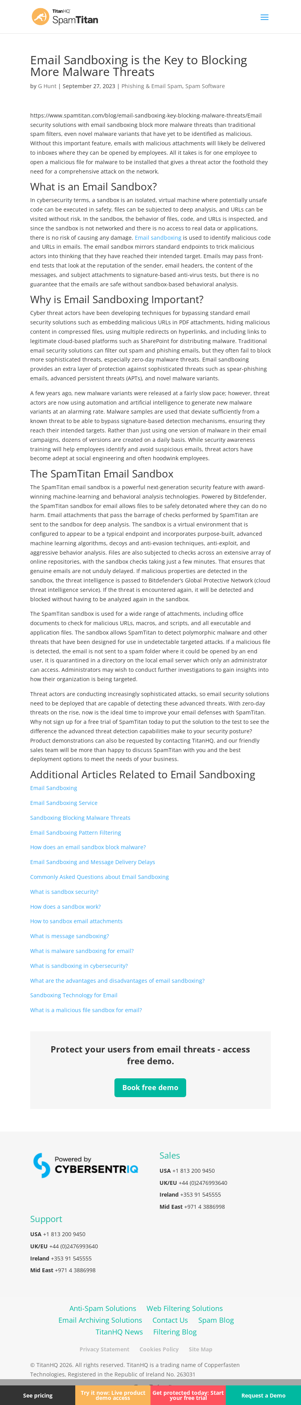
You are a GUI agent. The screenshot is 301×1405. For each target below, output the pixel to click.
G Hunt (47, 86)
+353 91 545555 (200, 1194)
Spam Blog (216, 1320)
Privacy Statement (104, 1349)
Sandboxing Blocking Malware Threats (80, 817)
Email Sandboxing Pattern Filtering (75, 832)
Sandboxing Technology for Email (74, 995)
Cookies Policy (159, 1349)
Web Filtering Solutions (185, 1308)
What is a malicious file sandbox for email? (86, 1010)
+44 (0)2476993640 (203, 1182)
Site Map (200, 1349)
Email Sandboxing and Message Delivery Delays (92, 862)
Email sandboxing (158, 237)
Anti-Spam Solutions (102, 1308)
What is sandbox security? (64, 891)
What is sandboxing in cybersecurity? (79, 965)
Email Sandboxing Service (64, 802)
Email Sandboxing (53, 788)
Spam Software (205, 86)
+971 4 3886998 (204, 1206)
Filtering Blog (175, 1331)
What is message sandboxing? (69, 936)
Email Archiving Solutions (100, 1320)
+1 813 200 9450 (193, 1170)
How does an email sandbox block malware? (88, 847)
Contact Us (170, 1320)
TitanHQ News (119, 1331)
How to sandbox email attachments (76, 921)
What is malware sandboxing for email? (82, 951)
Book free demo (150, 1087)
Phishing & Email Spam (151, 86)
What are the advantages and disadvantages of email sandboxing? (117, 980)
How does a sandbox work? (65, 906)
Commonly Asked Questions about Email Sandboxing (99, 877)
